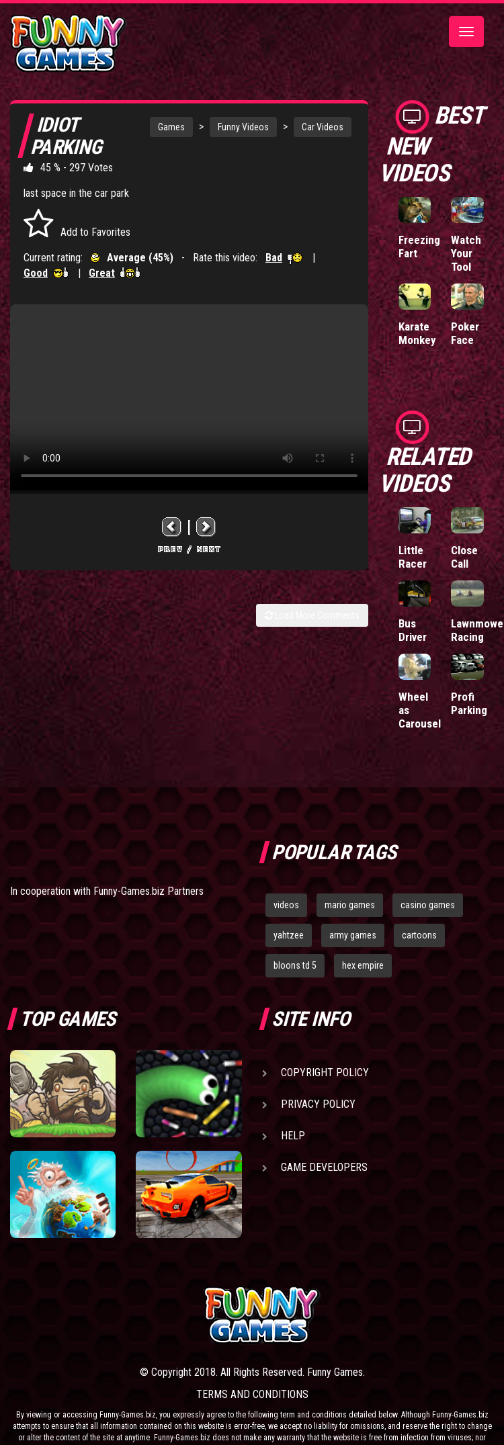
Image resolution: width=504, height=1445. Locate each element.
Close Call (464, 556)
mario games (350, 905)
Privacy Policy (318, 1104)
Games (171, 127)
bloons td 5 (295, 965)
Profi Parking (469, 703)
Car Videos (322, 127)
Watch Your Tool (466, 253)
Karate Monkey (417, 333)
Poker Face (465, 333)
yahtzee (289, 935)
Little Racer (412, 556)
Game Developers (324, 1167)
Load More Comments (312, 615)
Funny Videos (243, 127)
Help (293, 1135)
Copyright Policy (325, 1072)
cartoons (419, 935)
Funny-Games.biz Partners (148, 891)
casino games (428, 905)
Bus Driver (412, 630)
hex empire (363, 965)
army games (352, 935)
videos (286, 905)
